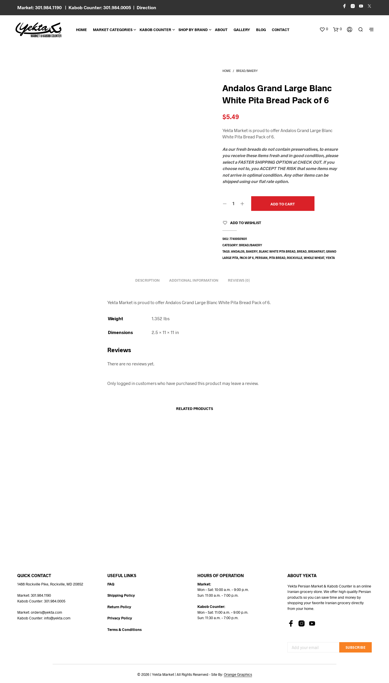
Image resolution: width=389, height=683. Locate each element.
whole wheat (314, 258)
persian (261, 258)
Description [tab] (147, 280)
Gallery (242, 29)
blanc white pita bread (277, 251)
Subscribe (356, 647)
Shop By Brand (193, 29)
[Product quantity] (233, 203)
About (221, 29)
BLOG (261, 29)
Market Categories (112, 29)
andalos (238, 251)
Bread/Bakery (247, 71)
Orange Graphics (238, 674)
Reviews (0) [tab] (239, 280)
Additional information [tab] (193, 280)
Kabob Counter (155, 29)
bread (302, 251)
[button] (323, 29)
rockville (294, 258)
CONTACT (280, 29)
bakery (252, 251)
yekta (330, 258)
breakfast (316, 251)
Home (81, 29)
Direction (146, 7)
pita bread (277, 258)
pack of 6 (247, 258)
